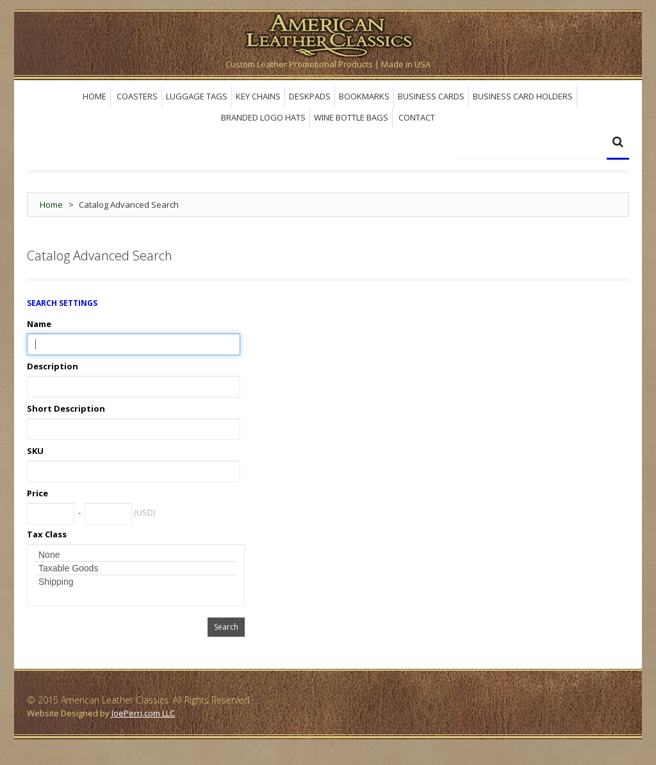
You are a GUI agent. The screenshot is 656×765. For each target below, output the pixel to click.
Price (37, 493)
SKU (35, 451)
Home (51, 204)
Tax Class (47, 534)
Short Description (66, 408)
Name (39, 324)
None (135, 555)
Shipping (135, 581)
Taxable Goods (135, 568)
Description (52, 366)
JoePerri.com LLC (143, 713)
